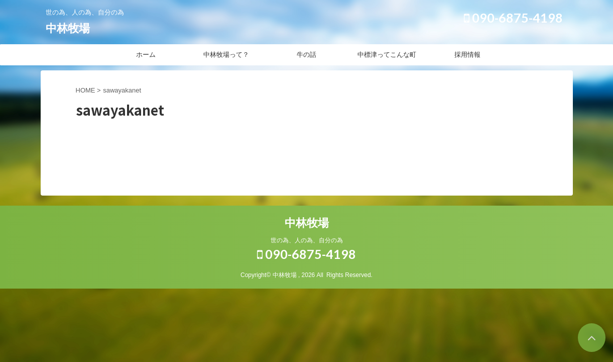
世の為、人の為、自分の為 (307, 240)
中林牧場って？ (226, 54)
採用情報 (467, 54)
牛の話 (306, 54)
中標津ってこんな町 (386, 54)
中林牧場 (68, 28)
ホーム (146, 54)
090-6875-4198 (513, 17)
